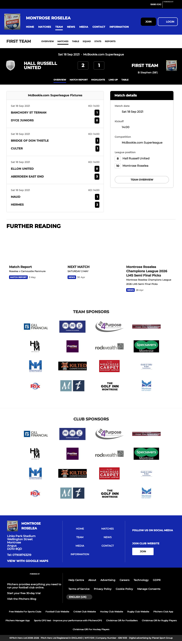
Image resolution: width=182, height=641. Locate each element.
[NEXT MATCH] (91, 247)
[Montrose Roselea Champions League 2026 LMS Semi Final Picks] (150, 247)
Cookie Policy (124, 589)
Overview (47, 41)
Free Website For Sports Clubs (25, 611)
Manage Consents (148, 589)
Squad (87, 41)
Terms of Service (79, 589)
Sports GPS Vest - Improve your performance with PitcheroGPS (68, 620)
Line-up (113, 79)
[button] (30, 26)
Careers (124, 580)
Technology (141, 580)
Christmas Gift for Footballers (122, 620)
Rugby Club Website (138, 611)
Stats (97, 41)
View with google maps (27, 561)
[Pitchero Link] (171, 6)
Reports (110, 41)
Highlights (98, 79)
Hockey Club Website (111, 611)
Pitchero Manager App (18, 620)
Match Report (79, 79)
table (125, 79)
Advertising (107, 580)
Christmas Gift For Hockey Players (91, 629)
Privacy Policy (102, 589)
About (92, 580)
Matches (62, 41)
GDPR (156, 580)
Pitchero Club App (163, 611)
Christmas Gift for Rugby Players (159, 620)
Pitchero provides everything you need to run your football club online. (34, 586)
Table (75, 41)
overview (59, 79)
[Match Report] (32, 247)
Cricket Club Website (84, 611)
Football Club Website (57, 611)
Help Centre (76, 580)
